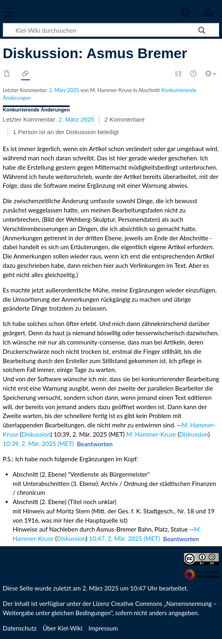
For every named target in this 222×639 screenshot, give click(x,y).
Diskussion (35, 434)
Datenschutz (20, 628)
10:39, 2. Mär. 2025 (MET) (38, 443)
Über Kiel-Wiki (62, 628)
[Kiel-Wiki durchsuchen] (111, 29)
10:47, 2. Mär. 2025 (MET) (124, 538)
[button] (95, 444)
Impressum (103, 628)
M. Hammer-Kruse (151, 434)
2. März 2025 (64, 90)
